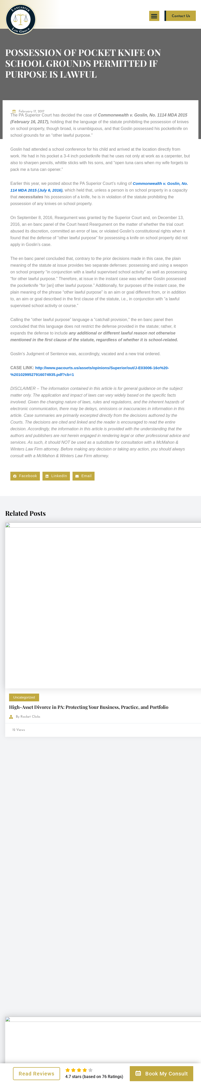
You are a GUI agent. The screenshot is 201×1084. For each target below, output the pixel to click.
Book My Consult (161, 1073)
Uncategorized (24, 594)
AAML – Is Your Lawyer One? (137, 657)
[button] (154, 16)
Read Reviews (36, 1074)
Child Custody (121, 648)
